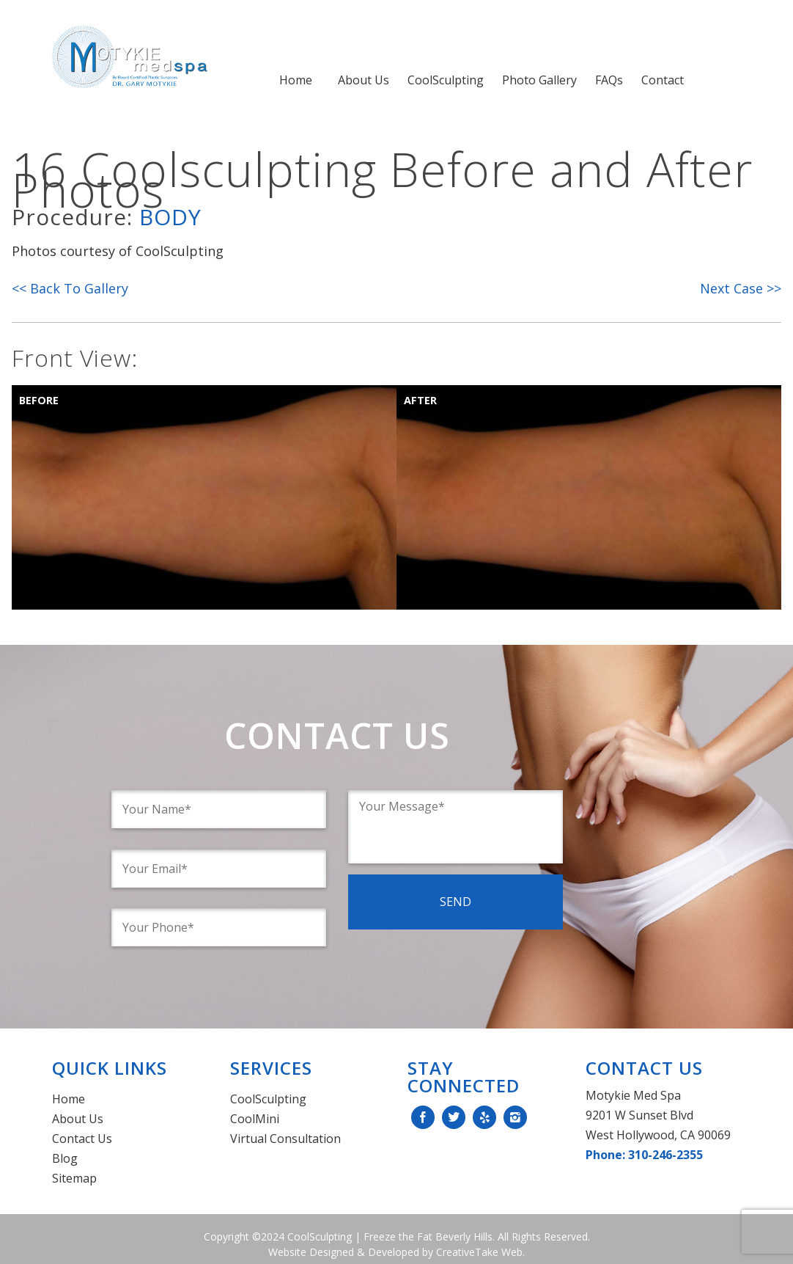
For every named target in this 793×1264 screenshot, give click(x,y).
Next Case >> (740, 288)
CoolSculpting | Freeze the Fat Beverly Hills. (389, 1236)
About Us (363, 80)
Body (170, 217)
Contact (662, 80)
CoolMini (254, 1119)
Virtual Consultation (285, 1138)
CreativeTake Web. (480, 1252)
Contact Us (82, 1138)
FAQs (609, 80)
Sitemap (74, 1178)
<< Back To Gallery (70, 288)
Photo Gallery (539, 80)
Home (295, 80)
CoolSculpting (445, 80)
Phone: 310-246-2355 (644, 1155)
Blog (65, 1158)
